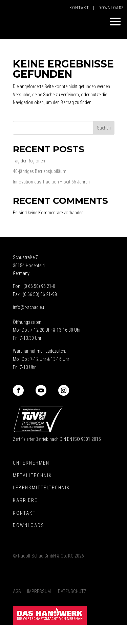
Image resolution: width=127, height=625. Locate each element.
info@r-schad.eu (28, 307)
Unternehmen (31, 463)
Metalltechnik (32, 475)
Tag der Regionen (29, 160)
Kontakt (81, 7)
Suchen (104, 128)
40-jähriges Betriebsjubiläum (39, 171)
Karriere (25, 500)
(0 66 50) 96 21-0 (39, 286)
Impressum (39, 591)
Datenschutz (72, 591)
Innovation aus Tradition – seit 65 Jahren (51, 181)
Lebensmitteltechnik (41, 487)
